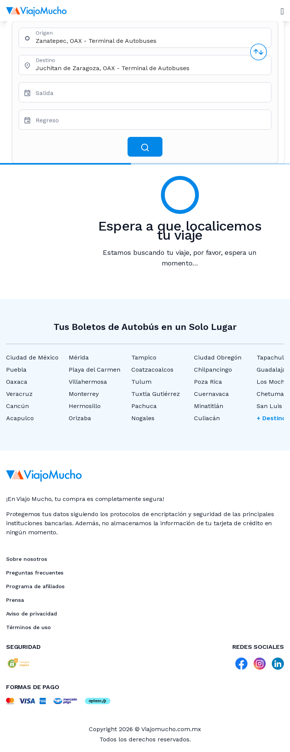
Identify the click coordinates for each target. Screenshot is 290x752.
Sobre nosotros (26, 559)
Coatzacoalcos (152, 369)
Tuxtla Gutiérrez (155, 393)
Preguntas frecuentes (34, 573)
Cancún (17, 406)
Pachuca (144, 406)
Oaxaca (16, 381)
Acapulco (20, 418)
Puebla (16, 369)
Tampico (143, 357)
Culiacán (207, 418)
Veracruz (19, 393)
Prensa (15, 600)
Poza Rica (208, 381)
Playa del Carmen (94, 369)
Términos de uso (28, 627)
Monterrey (84, 393)
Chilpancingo (213, 369)
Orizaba (80, 418)
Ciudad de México (32, 357)
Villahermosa (88, 381)
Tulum (141, 381)
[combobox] (150, 41)
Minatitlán (208, 406)
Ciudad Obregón (217, 357)
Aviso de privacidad (31, 614)
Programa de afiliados (35, 586)
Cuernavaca (211, 393)
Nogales (142, 418)
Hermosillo (85, 406)
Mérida (79, 357)
